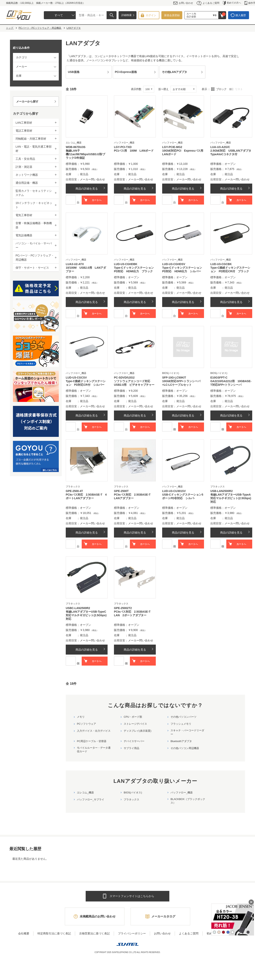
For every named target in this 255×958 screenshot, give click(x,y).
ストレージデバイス (135, 723)
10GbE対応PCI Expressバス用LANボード (182, 152)
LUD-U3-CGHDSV (173, 264)
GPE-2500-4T (74, 491)
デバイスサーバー (134, 741)
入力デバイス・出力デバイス (94, 730)
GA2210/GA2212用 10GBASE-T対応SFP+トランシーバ (230, 383)
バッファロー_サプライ (90, 799)
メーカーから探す (27, 101)
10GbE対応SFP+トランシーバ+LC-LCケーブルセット (181, 383)
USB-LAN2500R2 (221, 491)
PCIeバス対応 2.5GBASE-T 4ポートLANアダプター (86, 496)
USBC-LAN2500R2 (78, 608)
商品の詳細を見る (87, 188)
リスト (239, 89)
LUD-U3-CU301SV (174, 491)
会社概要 (23, 933)
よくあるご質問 (208, 3)
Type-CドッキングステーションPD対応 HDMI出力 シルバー (182, 269)
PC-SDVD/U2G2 (124, 377)
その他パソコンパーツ (183, 716)
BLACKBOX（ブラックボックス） (188, 801)
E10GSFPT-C (219, 377)
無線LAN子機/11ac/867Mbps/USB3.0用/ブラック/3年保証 (85, 154)
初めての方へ (232, 3)
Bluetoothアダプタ (181, 741)
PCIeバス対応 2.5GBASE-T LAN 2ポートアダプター (133, 613)
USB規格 (73, 72)
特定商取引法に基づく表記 (54, 933)
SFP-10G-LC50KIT (174, 377)
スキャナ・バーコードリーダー (187, 732)
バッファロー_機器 (182, 792)
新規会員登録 (172, 15)
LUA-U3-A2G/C (220, 147)
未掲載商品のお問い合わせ (98, 916)
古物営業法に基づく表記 (94, 933)
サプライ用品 (131, 748)
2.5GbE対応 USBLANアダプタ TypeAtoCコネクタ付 (231, 152)
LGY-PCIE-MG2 (172, 147)
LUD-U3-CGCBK (221, 264)
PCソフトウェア (86, 723)
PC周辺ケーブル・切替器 (91, 741)
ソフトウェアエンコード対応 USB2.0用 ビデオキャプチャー (134, 383)
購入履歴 (240, 15)
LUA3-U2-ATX (75, 264)
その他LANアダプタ (174, 72)
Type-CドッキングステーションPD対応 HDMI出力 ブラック (134, 269)
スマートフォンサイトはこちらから (132, 896)
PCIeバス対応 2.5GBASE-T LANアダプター (133, 496)
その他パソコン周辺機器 (185, 748)
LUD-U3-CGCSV (76, 377)
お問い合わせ (183, 3)
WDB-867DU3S (75, 147)
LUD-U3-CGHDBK (125, 264)
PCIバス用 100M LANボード (134, 150)
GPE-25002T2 (123, 608)
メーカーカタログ (163, 916)
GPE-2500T (121, 491)
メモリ (81, 716)
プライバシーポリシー (132, 933)
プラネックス (131, 799)
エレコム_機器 (85, 792)
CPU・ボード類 (133, 716)
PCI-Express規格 (126, 72)
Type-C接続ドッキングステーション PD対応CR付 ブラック (230, 269)
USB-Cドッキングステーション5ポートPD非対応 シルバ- (182, 496)
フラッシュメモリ (181, 723)
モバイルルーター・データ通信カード (94, 749)
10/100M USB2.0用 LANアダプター (86, 269)
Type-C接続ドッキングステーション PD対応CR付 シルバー (86, 383)
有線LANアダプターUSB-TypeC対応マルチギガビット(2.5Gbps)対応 (86, 615)
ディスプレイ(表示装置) (137, 730)
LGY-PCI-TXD (123, 147)
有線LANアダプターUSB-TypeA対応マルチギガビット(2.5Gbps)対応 (230, 498)
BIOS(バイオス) (133, 792)
